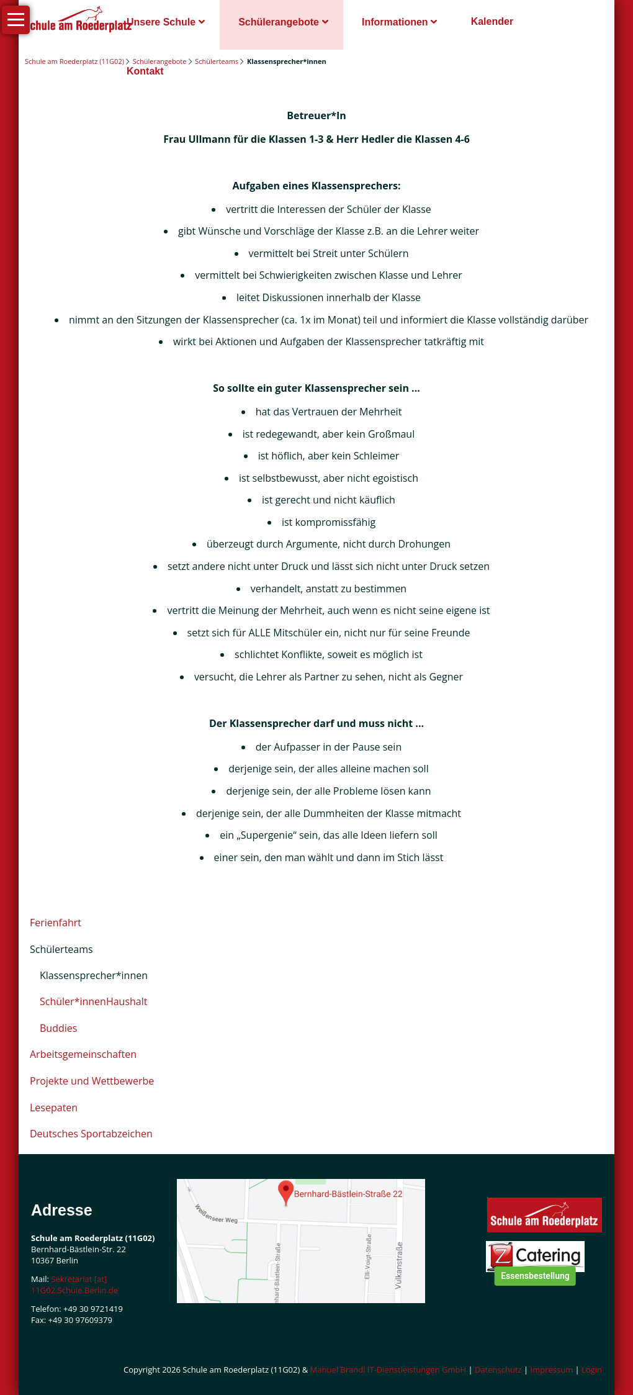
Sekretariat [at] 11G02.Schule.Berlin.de (74, 1284)
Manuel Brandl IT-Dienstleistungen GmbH (388, 1369)
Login (591, 1369)
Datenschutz (498, 1369)
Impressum (552, 1369)
